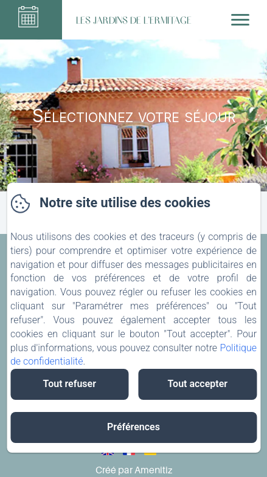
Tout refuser (69, 383)
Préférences (133, 427)
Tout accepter (197, 383)
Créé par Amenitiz (133, 470)
